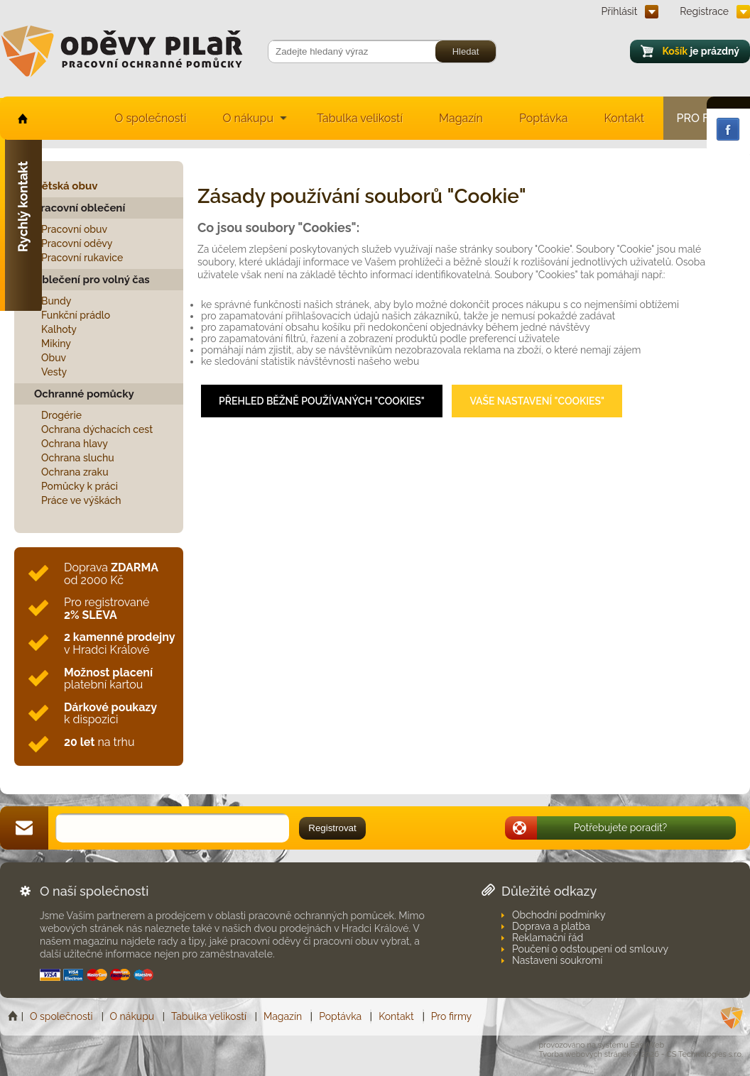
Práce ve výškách (81, 500)
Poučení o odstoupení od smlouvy (590, 949)
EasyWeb (648, 1045)
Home (14, 1016)
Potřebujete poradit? (621, 827)
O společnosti (150, 118)
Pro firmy (451, 1016)
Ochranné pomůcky (84, 394)
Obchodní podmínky (559, 915)
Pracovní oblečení (79, 208)
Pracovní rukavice (82, 257)
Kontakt (624, 118)
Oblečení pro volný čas (92, 279)
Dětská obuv (65, 186)
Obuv (53, 357)
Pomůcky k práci (79, 486)
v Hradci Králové (119, 643)
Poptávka (543, 118)
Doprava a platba (551, 926)
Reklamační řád (547, 937)
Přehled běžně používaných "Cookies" (322, 401)
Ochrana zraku (75, 472)
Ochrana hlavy (74, 443)
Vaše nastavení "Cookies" (536, 401)
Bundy (56, 301)
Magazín (461, 118)
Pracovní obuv (74, 229)
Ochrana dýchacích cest (97, 429)
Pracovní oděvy (76, 243)
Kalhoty (59, 329)
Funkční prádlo (75, 315)
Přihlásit (620, 11)
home (21, 118)
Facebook (728, 129)
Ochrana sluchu (77, 457)
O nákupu (247, 118)
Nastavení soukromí (557, 960)
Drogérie (61, 415)
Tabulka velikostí (360, 118)
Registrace (704, 11)
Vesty (54, 372)
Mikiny (56, 343)
